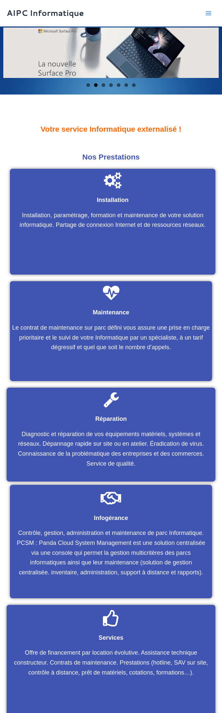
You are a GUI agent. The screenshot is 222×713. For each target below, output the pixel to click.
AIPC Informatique (45, 13)
